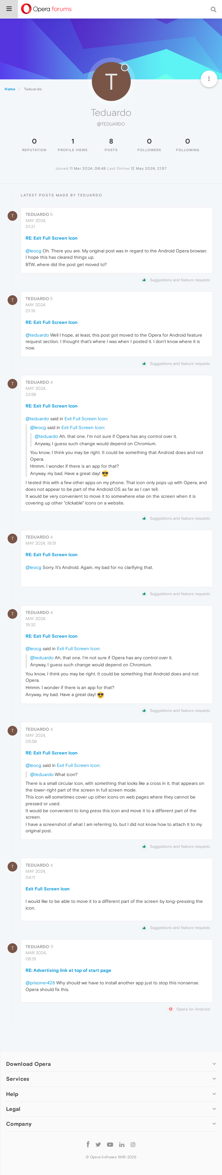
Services (17, 1079)
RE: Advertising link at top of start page (68, 970)
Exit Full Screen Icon (85, 418)
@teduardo (37, 335)
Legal (13, 1109)
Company (19, 1124)
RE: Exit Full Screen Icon (52, 238)
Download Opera (28, 1064)
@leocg (33, 250)
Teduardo (37, 214)
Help (12, 1094)
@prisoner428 (40, 982)
